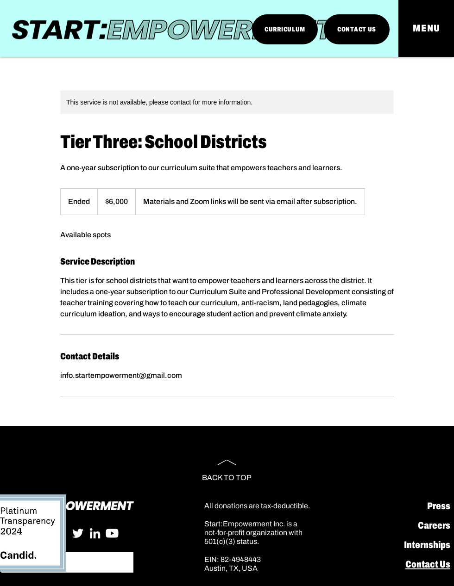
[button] (426, 28)
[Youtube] (112, 533)
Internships (427, 545)
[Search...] (67, 562)
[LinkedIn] (95, 533)
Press (438, 506)
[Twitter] (77, 533)
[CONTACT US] (357, 29)
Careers (434, 525)
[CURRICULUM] (285, 29)
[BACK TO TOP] (227, 466)
